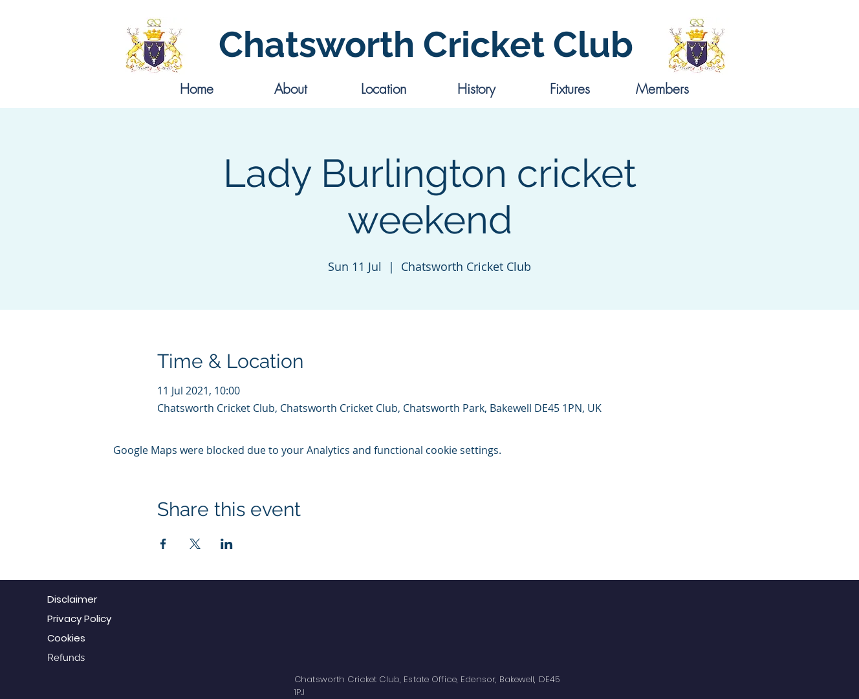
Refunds (66, 657)
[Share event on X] (195, 544)
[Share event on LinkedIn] (227, 544)
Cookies (66, 638)
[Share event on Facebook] (163, 544)
